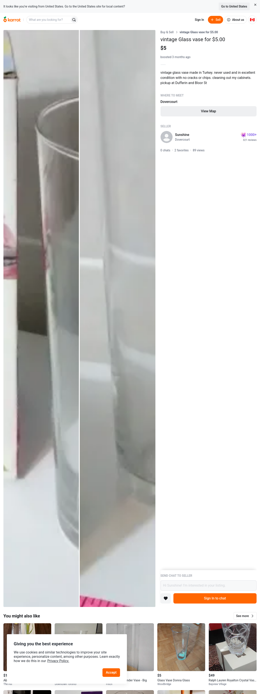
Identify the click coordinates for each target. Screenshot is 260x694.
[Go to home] (12, 20)
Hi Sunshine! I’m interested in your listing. (209, 585)
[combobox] (48, 20)
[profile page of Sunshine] (167, 137)
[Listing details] (209, 300)
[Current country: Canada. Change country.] (252, 19)
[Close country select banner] (255, 5)
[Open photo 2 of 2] (117, 318)
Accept (111, 672)
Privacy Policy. (58, 661)
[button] (245, 616)
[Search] (74, 20)
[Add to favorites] (166, 598)
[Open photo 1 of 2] (41, 318)
